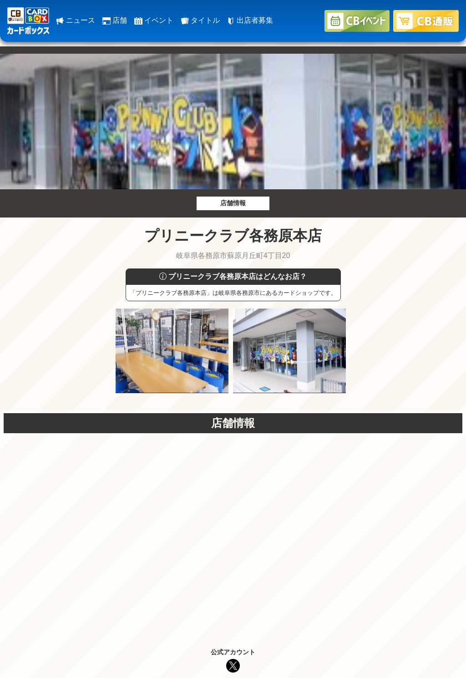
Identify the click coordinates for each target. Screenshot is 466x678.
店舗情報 (233, 203)
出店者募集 (250, 20)
